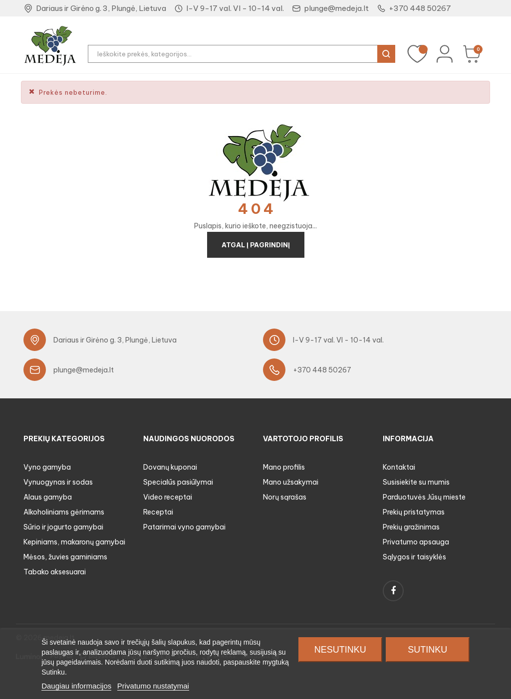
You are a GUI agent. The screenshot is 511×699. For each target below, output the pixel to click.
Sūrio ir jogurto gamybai (63, 527)
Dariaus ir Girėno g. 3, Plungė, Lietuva (101, 8)
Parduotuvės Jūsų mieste (424, 497)
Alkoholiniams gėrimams (63, 512)
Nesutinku (340, 650)
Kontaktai (399, 467)
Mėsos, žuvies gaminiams (65, 556)
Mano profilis (284, 467)
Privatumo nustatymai (153, 686)
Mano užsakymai (290, 482)
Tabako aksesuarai (54, 571)
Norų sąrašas (284, 497)
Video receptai (167, 497)
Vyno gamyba (47, 467)
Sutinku (427, 650)
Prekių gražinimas (411, 527)
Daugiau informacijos (76, 686)
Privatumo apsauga (416, 541)
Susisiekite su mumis (416, 482)
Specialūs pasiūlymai (178, 482)
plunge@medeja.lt (336, 8)
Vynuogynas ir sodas (58, 482)
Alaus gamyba (47, 497)
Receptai (158, 512)
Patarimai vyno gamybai (184, 527)
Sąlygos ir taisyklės (414, 556)
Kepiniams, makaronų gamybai (74, 541)
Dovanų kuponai (170, 467)
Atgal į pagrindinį (256, 245)
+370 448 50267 (420, 8)
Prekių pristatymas (414, 512)
